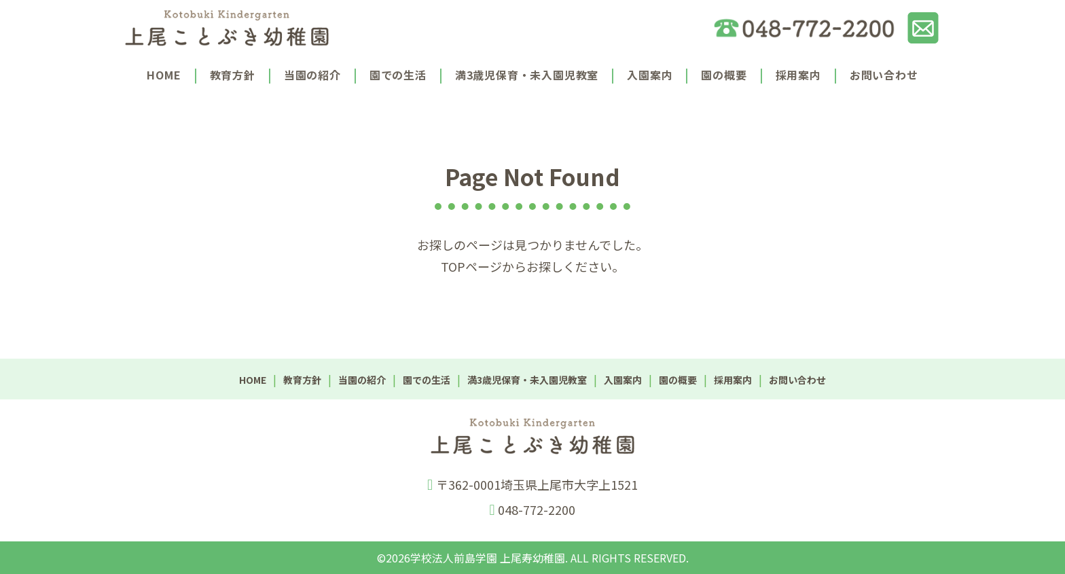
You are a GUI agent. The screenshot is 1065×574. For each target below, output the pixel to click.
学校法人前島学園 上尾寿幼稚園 (487, 558)
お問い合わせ (884, 75)
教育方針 (232, 75)
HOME (164, 75)
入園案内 (649, 75)
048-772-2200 (536, 509)
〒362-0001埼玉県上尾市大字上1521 (537, 484)
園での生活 (398, 75)
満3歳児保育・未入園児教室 (526, 75)
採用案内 (798, 75)
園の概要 (723, 75)
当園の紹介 (312, 75)
